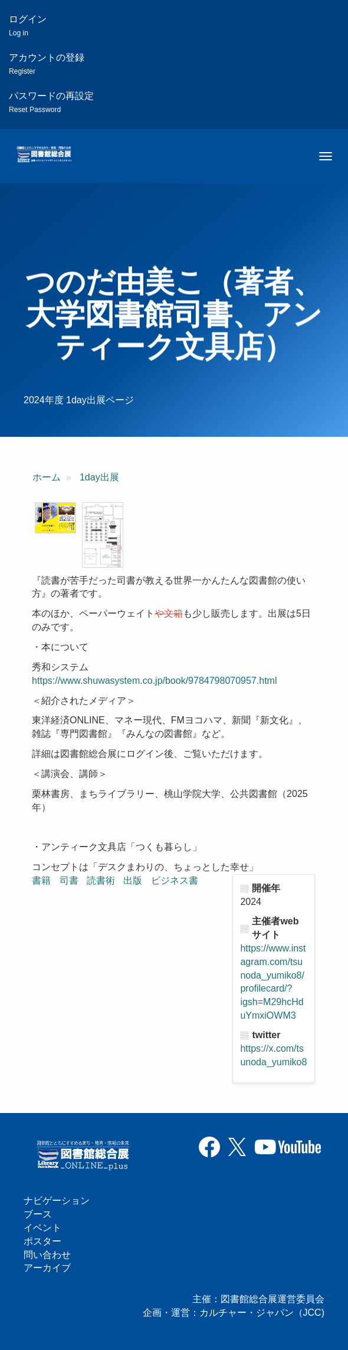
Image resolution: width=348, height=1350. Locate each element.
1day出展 (99, 477)
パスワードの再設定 (51, 102)
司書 (69, 880)
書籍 (41, 880)
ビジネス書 (174, 880)
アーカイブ (47, 1268)
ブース (38, 1214)
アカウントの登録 (46, 63)
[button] (55, 518)
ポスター (42, 1241)
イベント (42, 1228)
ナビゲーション (57, 1201)
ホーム (46, 477)
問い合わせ (47, 1255)
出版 (132, 880)
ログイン (28, 25)
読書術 (101, 880)
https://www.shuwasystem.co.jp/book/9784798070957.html (154, 681)
